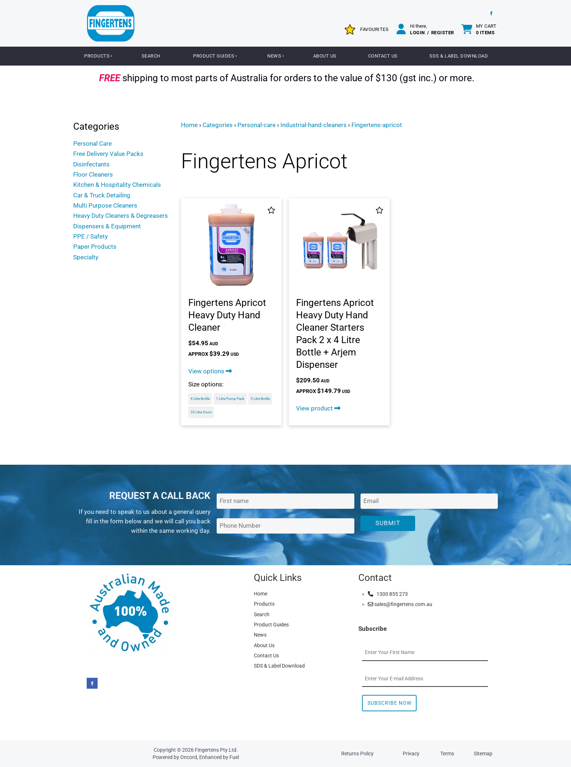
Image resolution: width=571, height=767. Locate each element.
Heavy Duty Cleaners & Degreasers (120, 215)
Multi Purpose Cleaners (105, 205)
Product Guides (213, 56)
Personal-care (256, 125)
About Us (324, 56)
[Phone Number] (285, 526)
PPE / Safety (90, 236)
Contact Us (383, 56)
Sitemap (483, 753)
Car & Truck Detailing (101, 195)
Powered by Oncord (175, 757)
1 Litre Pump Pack (230, 399)
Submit (387, 523)
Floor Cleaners (93, 174)
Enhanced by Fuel (219, 757)
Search (151, 56)
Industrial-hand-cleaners (313, 125)
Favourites (374, 29)
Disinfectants (91, 164)
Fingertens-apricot (376, 125)
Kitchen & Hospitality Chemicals (117, 184)
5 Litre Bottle (260, 399)
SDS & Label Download (458, 56)
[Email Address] (429, 501)
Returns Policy (357, 753)
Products (97, 56)
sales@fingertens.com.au (400, 604)
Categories (217, 125)
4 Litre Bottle (200, 399)
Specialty (85, 257)
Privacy (411, 753)
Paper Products (95, 246)
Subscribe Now (389, 703)
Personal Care (92, 143)
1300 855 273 (388, 594)
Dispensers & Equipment (107, 226)
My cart (486, 29)
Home (189, 125)
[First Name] (285, 501)
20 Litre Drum (201, 412)
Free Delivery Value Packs (108, 153)
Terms (447, 753)
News (274, 56)
